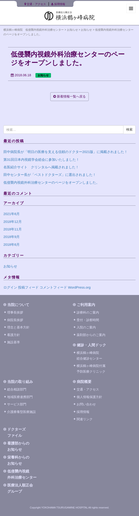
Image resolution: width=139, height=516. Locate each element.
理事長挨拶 (15, 312)
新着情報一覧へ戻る (69, 96)
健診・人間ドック (91, 345)
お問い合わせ (86, 404)
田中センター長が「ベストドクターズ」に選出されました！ (49, 175)
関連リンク (85, 419)
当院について (18, 305)
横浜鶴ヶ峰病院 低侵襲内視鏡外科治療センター (33, 29)
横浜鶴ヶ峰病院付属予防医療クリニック (91, 368)
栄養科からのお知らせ (18, 460)
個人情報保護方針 (89, 397)
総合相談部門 (16, 389)
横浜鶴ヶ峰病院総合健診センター (89, 355)
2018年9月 (11, 237)
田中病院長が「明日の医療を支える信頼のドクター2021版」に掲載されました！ (65, 152)
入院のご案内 (86, 327)
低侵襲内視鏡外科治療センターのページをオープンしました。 (51, 182)
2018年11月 (12, 229)
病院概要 (84, 382)
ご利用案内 (86, 305)
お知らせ (72, 29)
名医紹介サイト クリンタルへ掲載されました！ (41, 167)
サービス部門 (16, 404)
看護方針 (13, 335)
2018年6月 (11, 244)
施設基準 (13, 342)
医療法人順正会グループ (20, 488)
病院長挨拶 (15, 320)
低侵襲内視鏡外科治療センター (22, 474)
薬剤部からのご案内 (91, 335)
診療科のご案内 (88, 312)
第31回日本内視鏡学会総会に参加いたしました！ (41, 159)
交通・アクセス (35, 4)
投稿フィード (28, 287)
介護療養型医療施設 (21, 412)
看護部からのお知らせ (18, 446)
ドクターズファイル (16, 432)
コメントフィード (53, 287)
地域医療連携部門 (20, 397)
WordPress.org (79, 287)
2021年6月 (11, 214)
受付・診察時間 (88, 320)
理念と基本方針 (18, 327)
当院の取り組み (20, 382)
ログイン (10, 287)
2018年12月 (12, 222)
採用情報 (58, 4)
